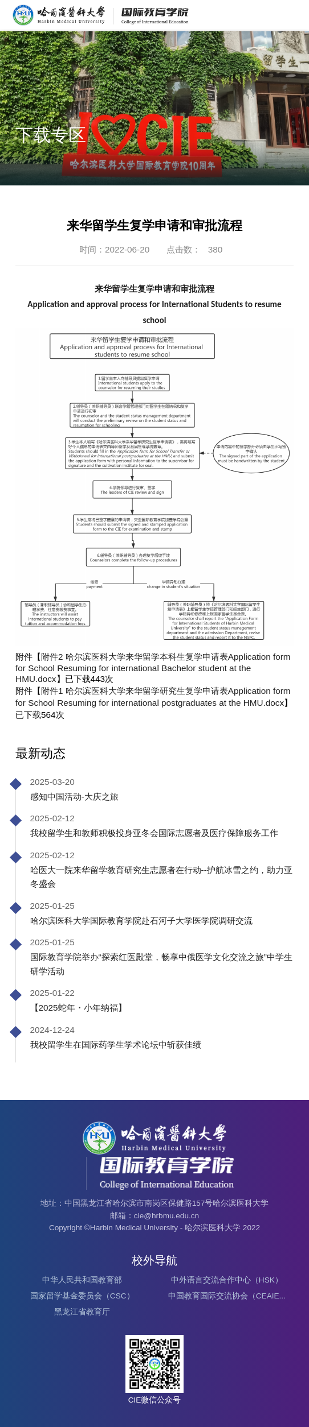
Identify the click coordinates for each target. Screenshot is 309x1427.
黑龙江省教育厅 (82, 1312)
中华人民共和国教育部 (82, 1280)
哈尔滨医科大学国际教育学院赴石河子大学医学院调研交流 (141, 920)
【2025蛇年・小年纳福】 (78, 1007)
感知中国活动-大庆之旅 (74, 796)
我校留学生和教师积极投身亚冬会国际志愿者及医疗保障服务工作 (154, 833)
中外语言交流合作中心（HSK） (227, 1280)
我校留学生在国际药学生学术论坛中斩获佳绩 (115, 1044)
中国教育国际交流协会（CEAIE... (227, 1296)
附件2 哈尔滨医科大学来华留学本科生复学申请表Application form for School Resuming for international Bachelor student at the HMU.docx (152, 668)
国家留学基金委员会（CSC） (82, 1296)
